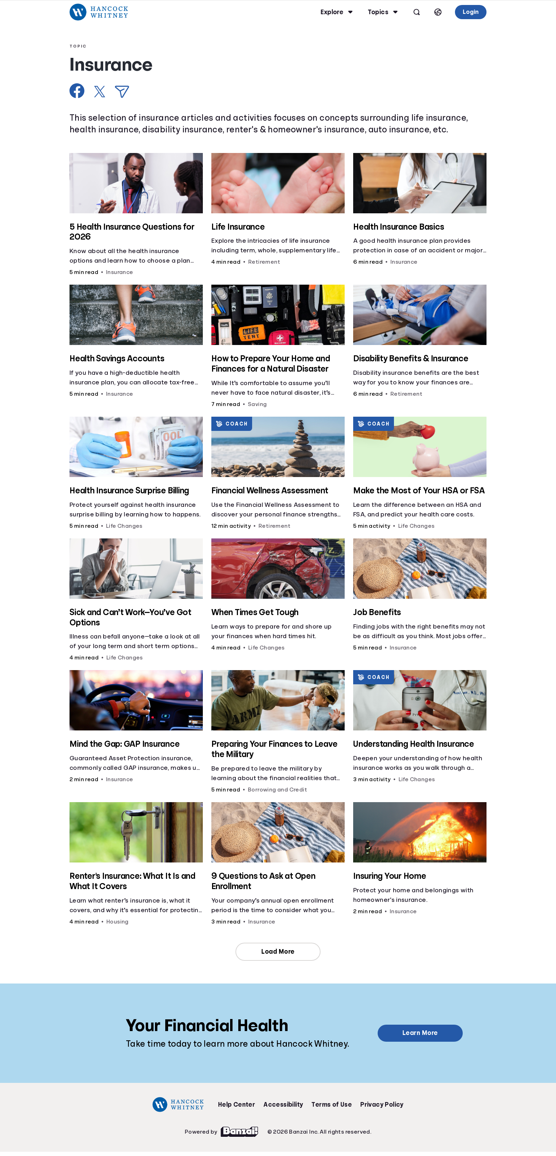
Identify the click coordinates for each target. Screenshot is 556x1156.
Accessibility (283, 1104)
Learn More (420, 1033)
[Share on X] (99, 92)
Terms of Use (331, 1104)
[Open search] (416, 12)
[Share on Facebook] (77, 90)
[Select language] (438, 12)
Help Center (236, 1104)
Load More (278, 951)
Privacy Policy (382, 1104)
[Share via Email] (122, 92)
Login (471, 12)
